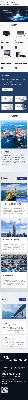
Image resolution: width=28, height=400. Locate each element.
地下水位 (5, 152)
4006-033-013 (11, 373)
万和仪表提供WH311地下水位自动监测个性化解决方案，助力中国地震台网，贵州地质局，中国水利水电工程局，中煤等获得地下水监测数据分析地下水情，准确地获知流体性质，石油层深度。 (13, 160)
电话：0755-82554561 (7, 377)
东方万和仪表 (11, 2)
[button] (13, 20)
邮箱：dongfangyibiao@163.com (10, 379)
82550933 (17, 377)
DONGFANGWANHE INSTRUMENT (13, 4)
